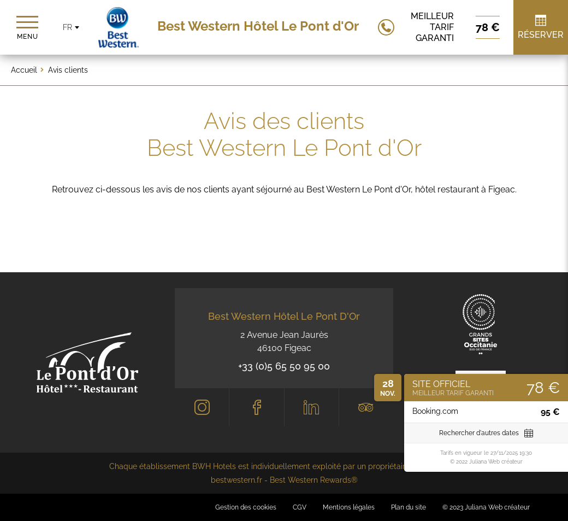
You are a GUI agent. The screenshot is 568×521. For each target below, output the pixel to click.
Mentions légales (349, 507)
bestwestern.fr (236, 480)
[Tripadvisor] (366, 407)
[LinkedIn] (312, 407)
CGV (299, 507)
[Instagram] (202, 407)
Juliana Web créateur (497, 507)
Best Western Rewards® (314, 480)
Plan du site (408, 507)
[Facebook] (256, 407)
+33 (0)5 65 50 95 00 (284, 366)
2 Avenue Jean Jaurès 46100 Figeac (284, 341)
